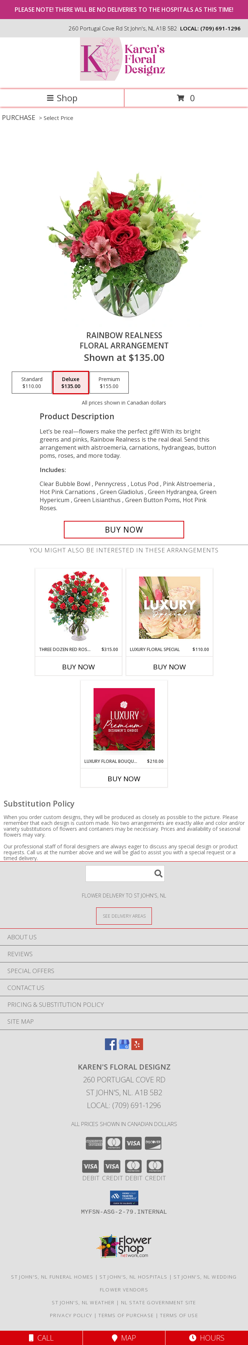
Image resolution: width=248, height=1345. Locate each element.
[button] (124, 1198)
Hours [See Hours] (207, 1338)
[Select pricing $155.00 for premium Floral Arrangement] (109, 382)
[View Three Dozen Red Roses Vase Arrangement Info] (78, 607)
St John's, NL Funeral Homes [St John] (52, 1276)
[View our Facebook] (111, 1048)
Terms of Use (179, 1315)
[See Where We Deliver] (124, 915)
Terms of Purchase (126, 1315)
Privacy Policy (71, 1315)
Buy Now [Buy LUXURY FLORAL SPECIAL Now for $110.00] (169, 667)
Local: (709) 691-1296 (124, 1105)
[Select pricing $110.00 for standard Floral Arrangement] (32, 382)
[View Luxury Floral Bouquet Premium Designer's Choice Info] (124, 719)
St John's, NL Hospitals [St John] (133, 1276)
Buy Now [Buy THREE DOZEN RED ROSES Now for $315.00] (78, 667)
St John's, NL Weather (83, 1302)
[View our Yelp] (137, 1048)
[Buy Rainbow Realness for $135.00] (124, 529)
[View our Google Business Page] (124, 1048)
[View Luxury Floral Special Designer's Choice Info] (169, 607)
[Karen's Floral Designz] (124, 78)
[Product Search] (125, 873)
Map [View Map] (124, 1338)
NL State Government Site (158, 1302)
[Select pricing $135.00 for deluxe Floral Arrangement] (71, 382)
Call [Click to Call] (41, 1338)
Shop (62, 98)
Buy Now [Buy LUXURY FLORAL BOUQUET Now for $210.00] (124, 778)
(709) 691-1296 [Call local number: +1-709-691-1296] (220, 28)
